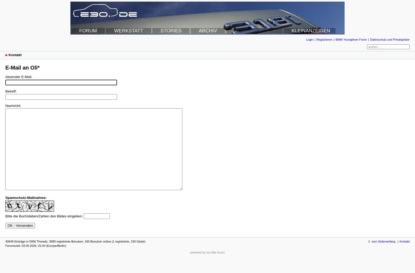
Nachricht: (13, 106)
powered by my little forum (207, 268)
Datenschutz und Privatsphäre (390, 39)
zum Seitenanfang (383, 257)
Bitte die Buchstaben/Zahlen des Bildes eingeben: (44, 232)
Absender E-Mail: (18, 77)
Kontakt (405, 257)
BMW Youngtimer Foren (351, 39)
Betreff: (11, 91)
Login (309, 39)
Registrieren (324, 39)
